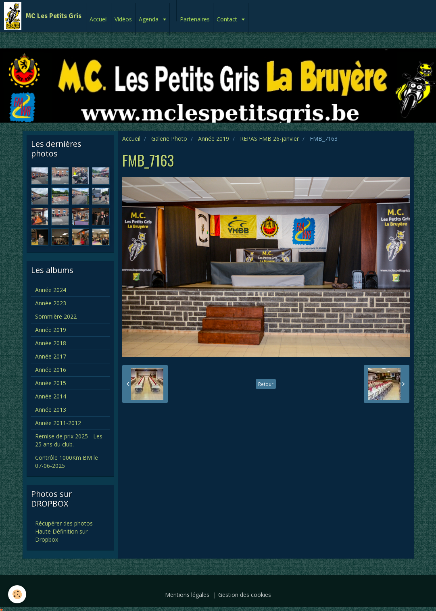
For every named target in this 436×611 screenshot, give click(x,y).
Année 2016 (50, 369)
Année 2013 (50, 409)
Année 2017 (50, 356)
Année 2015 (50, 383)
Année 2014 (50, 396)
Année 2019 (213, 138)
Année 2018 (50, 343)
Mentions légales (187, 594)
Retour (265, 384)
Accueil (99, 19)
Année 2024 (50, 290)
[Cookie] (17, 594)
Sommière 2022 (56, 316)
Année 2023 (50, 303)
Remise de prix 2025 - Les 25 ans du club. (68, 440)
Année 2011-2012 (58, 423)
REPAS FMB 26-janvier (269, 138)
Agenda (149, 19)
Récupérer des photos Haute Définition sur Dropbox (64, 531)
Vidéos (123, 19)
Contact (228, 19)
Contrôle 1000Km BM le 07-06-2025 (66, 461)
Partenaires (195, 19)
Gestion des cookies (244, 594)
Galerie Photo (169, 138)
